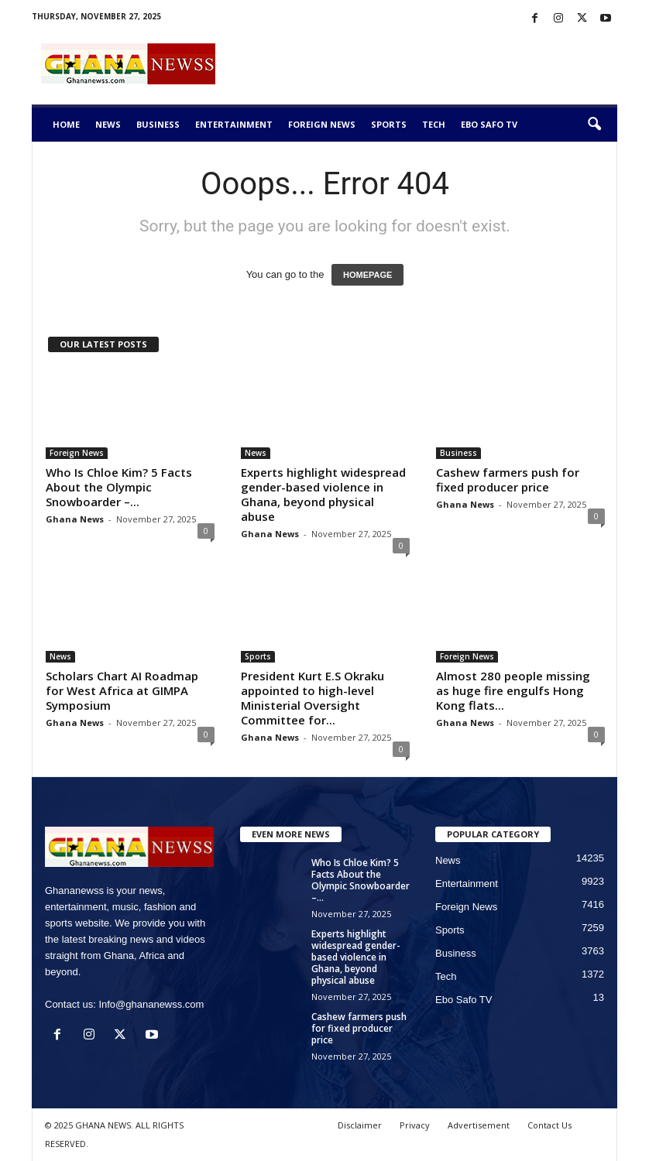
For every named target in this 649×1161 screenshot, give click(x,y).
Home (66, 124)
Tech (433, 124)
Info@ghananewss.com (151, 1004)
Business (158, 124)
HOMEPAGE (367, 274)
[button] (594, 125)
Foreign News (321, 124)
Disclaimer (360, 1125)
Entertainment (234, 124)
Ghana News (75, 519)
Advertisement (479, 1125)
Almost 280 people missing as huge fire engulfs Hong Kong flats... (513, 690)
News (108, 124)
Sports (389, 124)
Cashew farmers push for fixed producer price (507, 479)
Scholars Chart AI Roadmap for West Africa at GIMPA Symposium (122, 690)
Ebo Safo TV (489, 124)
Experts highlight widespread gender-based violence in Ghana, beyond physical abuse (323, 494)
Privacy (415, 1125)
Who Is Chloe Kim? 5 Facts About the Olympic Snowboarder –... (119, 486)
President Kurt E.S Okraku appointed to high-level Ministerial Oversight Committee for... (312, 698)
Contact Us (549, 1125)
